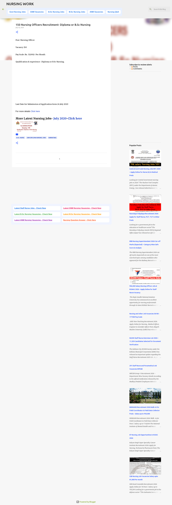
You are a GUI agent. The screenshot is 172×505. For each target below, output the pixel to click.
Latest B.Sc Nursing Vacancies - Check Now (33, 214)
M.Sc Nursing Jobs (77, 12)
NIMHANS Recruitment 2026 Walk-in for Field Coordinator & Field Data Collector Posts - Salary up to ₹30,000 (144, 410)
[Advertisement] (61, 86)
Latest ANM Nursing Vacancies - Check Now (33, 220)
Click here (35, 111)
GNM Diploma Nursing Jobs (36, 137)
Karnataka (52, 137)
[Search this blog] (158, 9)
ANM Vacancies (96, 12)
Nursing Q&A (113, 12)
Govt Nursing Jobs (17, 12)
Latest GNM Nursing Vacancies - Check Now (82, 208)
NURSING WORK (20, 4)
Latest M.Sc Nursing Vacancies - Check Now (82, 214)
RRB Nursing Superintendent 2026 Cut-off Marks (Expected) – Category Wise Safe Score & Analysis (144, 244)
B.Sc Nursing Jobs (56, 12)
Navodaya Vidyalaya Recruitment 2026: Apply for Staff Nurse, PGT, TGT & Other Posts (144, 217)
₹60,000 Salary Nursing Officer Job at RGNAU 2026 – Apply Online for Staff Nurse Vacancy (143, 289)
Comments (136, 69)
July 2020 (59, 118)
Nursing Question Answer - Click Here (79, 220)
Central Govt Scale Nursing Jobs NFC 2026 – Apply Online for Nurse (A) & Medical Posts (144, 172)
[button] (17, 32)
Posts (134, 67)
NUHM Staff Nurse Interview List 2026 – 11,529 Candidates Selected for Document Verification (145, 341)
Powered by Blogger (86, 502)
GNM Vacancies (37, 12)
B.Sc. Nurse (20, 137)
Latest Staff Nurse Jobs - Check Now (30, 208)
